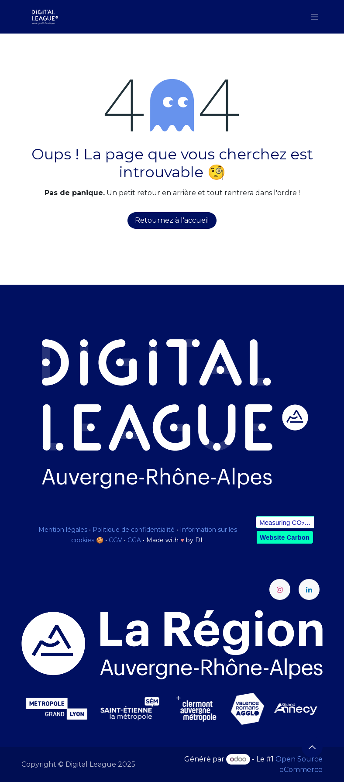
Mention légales (62, 530)
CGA (134, 540)
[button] (312, 747)
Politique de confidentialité (134, 530)
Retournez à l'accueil (172, 220)
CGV (115, 540)
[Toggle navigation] (314, 16)
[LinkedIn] (309, 589)
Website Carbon (285, 537)
